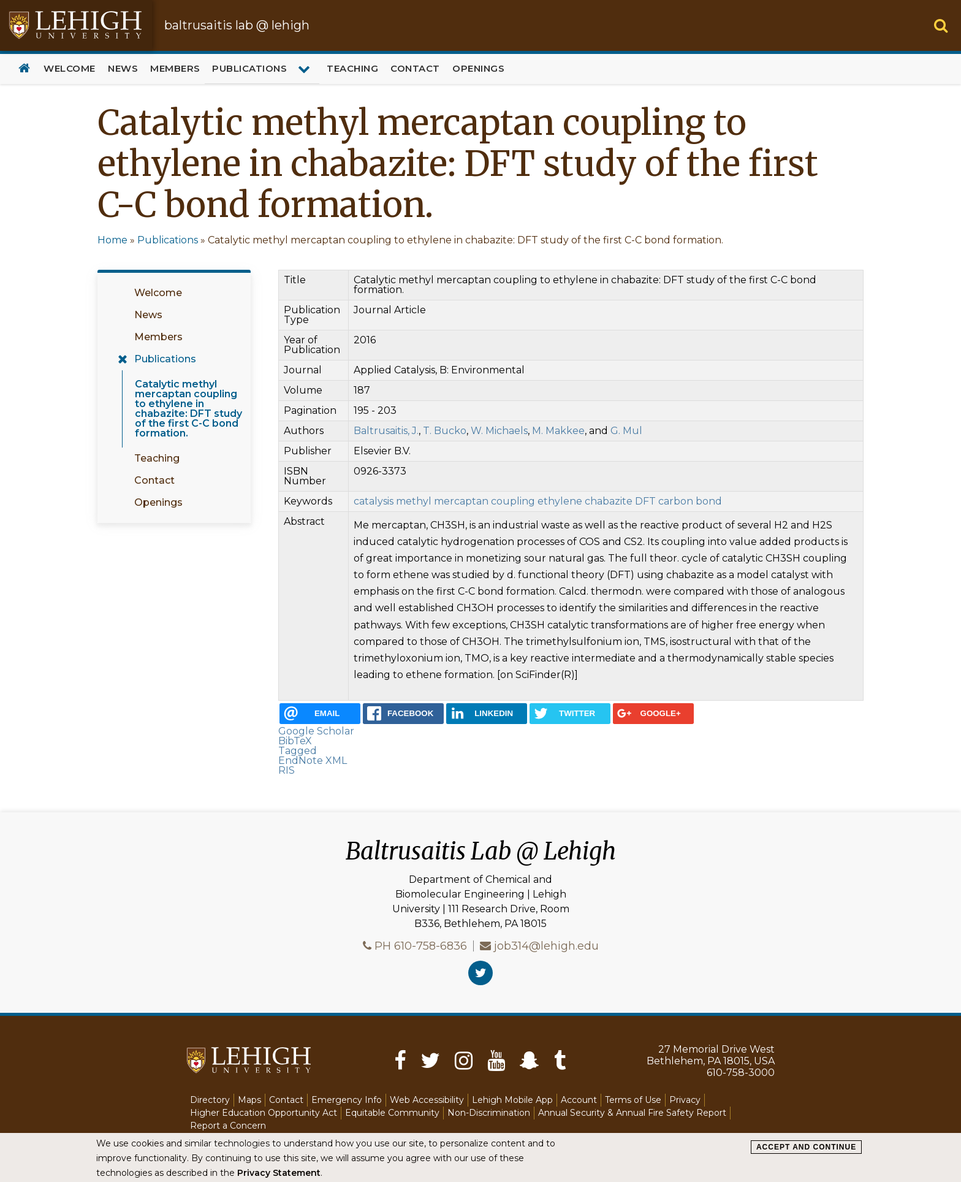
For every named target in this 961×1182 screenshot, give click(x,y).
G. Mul (626, 431)
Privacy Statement (279, 1172)
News (123, 68)
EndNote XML (312, 760)
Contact (415, 68)
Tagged (297, 751)
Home (24, 69)
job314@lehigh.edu (546, 945)
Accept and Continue (806, 1147)
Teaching (352, 68)
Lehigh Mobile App (512, 1099)
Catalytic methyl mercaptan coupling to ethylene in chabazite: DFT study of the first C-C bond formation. (188, 408)
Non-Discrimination (488, 1112)
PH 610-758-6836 (420, 945)
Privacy (685, 1099)
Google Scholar (316, 731)
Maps (249, 1099)
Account (579, 1099)
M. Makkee (558, 431)
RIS (286, 770)
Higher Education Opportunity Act (263, 1112)
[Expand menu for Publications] (305, 68)
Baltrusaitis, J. (386, 431)
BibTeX (295, 741)
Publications (249, 68)
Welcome (70, 68)
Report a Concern (228, 1125)
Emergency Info (346, 1099)
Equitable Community (392, 1112)
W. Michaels (499, 431)
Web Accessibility (427, 1099)
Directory (210, 1099)
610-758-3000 (741, 1072)
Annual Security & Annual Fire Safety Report (632, 1112)
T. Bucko (444, 431)
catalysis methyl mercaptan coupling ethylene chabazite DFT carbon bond (538, 501)
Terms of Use (633, 1099)
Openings (478, 68)
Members (175, 68)
